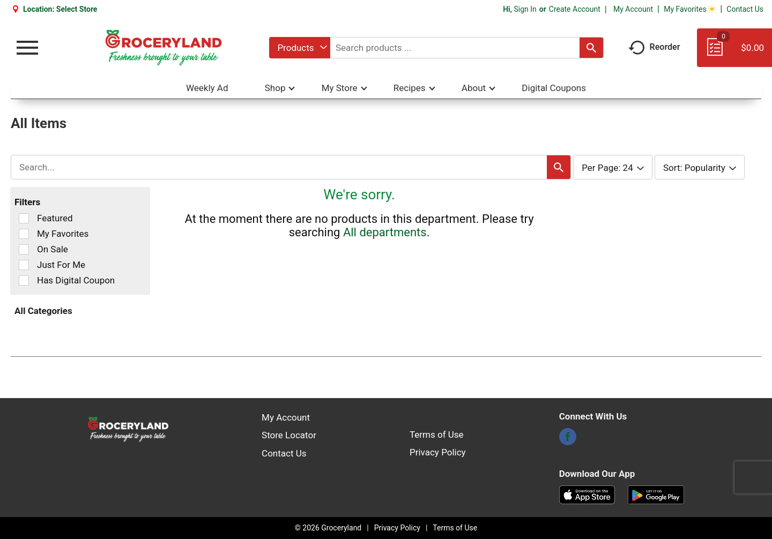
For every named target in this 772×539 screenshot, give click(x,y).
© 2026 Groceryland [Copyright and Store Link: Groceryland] (328, 527)
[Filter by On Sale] (24, 249)
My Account (633, 9)
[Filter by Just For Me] (24, 265)
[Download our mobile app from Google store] (656, 494)
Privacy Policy (438, 452)
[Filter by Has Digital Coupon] (24, 280)
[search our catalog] (591, 48)
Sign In (525, 9)
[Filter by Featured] (24, 218)
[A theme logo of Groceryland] (163, 47)
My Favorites (690, 9)
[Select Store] (77, 9)
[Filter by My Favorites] (24, 234)
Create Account (574, 9)
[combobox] (299, 47)
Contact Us (744, 9)
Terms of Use (437, 434)
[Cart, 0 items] (734, 52)
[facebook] (567, 440)
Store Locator (289, 435)
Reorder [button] (654, 47)
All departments (385, 232)
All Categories (43, 310)
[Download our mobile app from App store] (587, 494)
